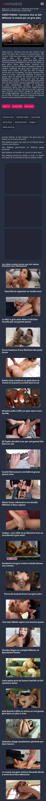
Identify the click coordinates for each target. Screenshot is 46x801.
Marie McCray (8, 127)
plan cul (6, 106)
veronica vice (15, 9)
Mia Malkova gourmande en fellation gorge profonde (23, 148)
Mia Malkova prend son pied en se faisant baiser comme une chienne (23, 143)
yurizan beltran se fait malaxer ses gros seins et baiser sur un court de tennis (23, 138)
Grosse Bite (17, 106)
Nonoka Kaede (22, 117)
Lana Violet (35, 117)
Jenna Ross (7, 122)
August (32, 122)
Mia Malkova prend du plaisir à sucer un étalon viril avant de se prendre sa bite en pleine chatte (23, 156)
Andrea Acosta (21, 122)
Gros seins (29, 106)
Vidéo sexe (5, 9)
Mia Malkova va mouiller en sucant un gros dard (22, 152)
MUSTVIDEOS (12, 4)
